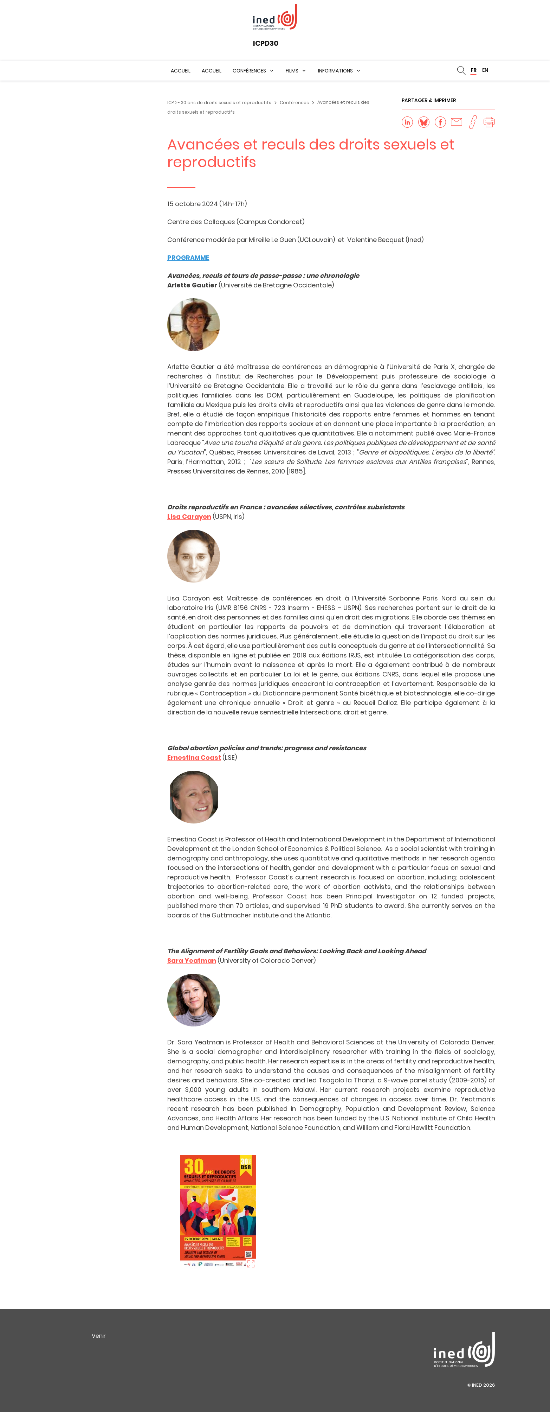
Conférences (249, 70)
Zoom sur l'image (251, 1264)
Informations (335, 70)
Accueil (180, 70)
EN (485, 70)
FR (474, 70)
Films (292, 70)
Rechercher (461, 70)
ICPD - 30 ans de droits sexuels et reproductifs (219, 103)
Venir (99, 1336)
